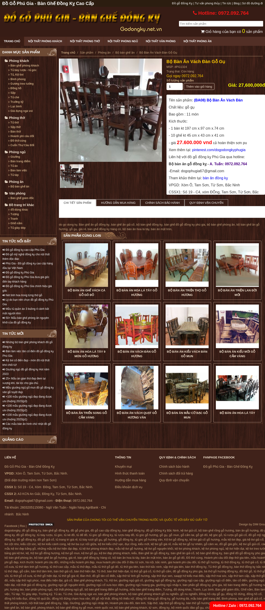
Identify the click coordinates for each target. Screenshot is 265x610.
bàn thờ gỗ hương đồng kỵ (204, 603)
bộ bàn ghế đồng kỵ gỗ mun (74, 607)
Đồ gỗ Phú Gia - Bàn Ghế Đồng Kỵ (228, 466)
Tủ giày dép (17, 227)
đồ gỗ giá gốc (228, 544)
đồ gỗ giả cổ (46, 539)
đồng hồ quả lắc (39, 598)
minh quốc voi (104, 607)
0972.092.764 (192, 76)
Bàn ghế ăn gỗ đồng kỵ (94, 224)
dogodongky (12, 530)
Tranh (13, 218)
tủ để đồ (82, 535)
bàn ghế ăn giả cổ (123, 224)
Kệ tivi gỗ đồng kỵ (176, 539)
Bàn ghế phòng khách (23, 65)
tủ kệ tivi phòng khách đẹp (96, 548)
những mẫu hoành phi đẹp (77, 562)
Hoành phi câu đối (21, 136)
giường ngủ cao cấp (190, 580)
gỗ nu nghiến (189, 594)
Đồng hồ (14, 88)
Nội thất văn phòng (161, 41)
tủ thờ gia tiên (129, 566)
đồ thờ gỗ (245, 571)
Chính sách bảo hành (162, 202)
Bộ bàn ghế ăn (18, 186)
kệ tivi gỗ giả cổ (249, 544)
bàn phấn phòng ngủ (38, 589)
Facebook (11, 526)
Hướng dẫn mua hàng (118, 202)
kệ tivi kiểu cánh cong (52, 544)
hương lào (17, 589)
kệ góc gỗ (215, 535)
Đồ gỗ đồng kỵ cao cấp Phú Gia (23, 249)
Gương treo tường (21, 83)
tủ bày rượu (45, 535)
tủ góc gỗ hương (147, 535)
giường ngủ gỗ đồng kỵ (160, 580)
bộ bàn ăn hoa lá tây (136, 229)
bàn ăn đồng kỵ (215, 178)
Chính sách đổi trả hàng (176, 473)
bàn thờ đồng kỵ (196, 566)
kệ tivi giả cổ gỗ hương (205, 539)
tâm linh (140, 603)
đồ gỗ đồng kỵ (31, 530)
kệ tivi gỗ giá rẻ (161, 544)
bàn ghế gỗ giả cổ (250, 598)
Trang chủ (12, 41)
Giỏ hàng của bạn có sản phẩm (232, 32)
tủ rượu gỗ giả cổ (235, 535)
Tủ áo (13, 165)
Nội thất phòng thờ (85, 41)
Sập (12, 92)
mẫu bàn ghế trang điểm (145, 589)
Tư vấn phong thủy (207, 3)
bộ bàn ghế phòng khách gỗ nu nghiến (153, 594)
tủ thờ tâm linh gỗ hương (31, 566)
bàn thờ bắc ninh (151, 566)
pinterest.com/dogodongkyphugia (219, 150)
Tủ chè (13, 97)
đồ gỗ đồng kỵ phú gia (187, 571)
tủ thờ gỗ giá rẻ (68, 576)
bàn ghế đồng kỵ (133, 530)
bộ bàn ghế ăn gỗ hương (50, 557)
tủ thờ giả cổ (250, 562)
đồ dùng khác (18, 209)
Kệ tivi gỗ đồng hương (45, 553)
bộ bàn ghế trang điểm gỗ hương (106, 589)
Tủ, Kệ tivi (16, 74)
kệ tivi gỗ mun (70, 553)
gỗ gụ (73, 229)
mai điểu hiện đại (52, 580)
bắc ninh (160, 562)
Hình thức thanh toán (130, 473)
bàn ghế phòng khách (112, 594)
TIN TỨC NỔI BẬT (16, 241)
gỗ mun (174, 535)
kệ (27, 553)
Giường (14, 156)
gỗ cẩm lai (187, 535)
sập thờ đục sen (161, 576)
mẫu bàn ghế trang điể (205, 598)
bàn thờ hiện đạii (118, 571)
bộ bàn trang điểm (235, 585)
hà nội (149, 562)
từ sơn (153, 607)
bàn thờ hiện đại (84, 571)
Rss (22, 526)
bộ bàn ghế (28, 607)
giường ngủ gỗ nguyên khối (66, 585)
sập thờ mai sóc (216, 576)
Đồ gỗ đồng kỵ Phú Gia (18, 272)
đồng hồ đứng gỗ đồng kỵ (153, 598)
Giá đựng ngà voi (20, 111)
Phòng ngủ (15, 152)
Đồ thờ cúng (17, 140)
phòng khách (45, 607)
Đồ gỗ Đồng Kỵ (182, 3)
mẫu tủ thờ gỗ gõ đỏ (105, 566)
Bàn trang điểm (19, 161)
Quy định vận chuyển (206, 202)
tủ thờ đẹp (11, 571)
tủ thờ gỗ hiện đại (45, 576)
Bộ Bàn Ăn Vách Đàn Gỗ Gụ (195, 61)
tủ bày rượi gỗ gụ (90, 539)
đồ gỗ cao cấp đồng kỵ (106, 530)
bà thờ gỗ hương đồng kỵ (221, 571)
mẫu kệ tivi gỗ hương (129, 548)
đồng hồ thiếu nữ (122, 598)
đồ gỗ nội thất (101, 598)
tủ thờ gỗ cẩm (162, 571)
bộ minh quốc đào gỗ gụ (187, 607)
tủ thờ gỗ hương (208, 562)
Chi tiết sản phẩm (77, 202)
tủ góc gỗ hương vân (149, 539)
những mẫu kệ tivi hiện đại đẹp (57, 548)
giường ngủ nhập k (168, 585)
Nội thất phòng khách (45, 41)
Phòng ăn (14, 182)
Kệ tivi (113, 580)
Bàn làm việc (17, 170)
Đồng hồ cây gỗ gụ (211, 594)
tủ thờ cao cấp (59, 566)
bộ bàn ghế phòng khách (131, 607)
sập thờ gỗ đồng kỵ (172, 603)
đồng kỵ (164, 607)
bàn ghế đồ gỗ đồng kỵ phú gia (184, 224)
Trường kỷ (15, 101)
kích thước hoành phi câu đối (39, 562)
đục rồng (130, 544)
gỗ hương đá (180, 598)
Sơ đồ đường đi (252, 3)
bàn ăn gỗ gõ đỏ (174, 557)
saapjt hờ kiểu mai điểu (189, 576)
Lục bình (15, 106)
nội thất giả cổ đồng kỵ (31, 585)
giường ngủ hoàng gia (139, 585)
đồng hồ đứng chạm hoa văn (71, 598)
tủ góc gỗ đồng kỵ (101, 535)
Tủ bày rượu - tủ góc (22, 70)
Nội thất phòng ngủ (123, 41)
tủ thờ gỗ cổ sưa (21, 576)
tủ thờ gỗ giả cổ (140, 571)
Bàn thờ (14, 131)
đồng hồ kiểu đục (16, 598)
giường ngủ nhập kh (95, 603)
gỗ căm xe (211, 544)
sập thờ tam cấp (238, 576)
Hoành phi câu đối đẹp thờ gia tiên (226, 557)
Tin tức (226, 3)
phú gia (217, 585)
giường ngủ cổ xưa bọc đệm (105, 585)
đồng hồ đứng (235, 594)
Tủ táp (13, 175)
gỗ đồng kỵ (125, 539)
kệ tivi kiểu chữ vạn (110, 544)
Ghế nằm (15, 223)
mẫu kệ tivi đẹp (231, 539)
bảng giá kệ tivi (14, 553)
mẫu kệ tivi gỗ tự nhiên (187, 544)
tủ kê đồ (69, 535)
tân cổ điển (240, 580)
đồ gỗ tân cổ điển (103, 576)
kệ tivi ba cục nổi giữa (81, 544)
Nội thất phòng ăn (197, 41)
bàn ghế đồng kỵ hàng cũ (104, 229)
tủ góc (58, 535)
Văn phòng (15, 193)
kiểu (134, 553)
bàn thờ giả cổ (63, 571)
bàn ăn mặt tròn (161, 229)
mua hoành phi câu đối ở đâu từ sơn (120, 562)
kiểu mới (143, 544)
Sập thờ (14, 127)
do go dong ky (68, 224)
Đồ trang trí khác (19, 205)
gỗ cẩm (24, 571)
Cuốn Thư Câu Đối (21, 145)
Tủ (106, 580)
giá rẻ (82, 229)
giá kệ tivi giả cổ (253, 539)
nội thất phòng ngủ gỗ (68, 589)
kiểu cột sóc (28, 544)
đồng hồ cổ (254, 594)
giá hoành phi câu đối (182, 562)
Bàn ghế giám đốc (21, 198)
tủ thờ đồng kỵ (230, 562)
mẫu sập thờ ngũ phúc (24, 580)
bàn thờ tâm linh (41, 571)
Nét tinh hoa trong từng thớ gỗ (22, 295)
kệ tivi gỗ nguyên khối (159, 548)
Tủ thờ (13, 122)
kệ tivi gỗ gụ (89, 553)
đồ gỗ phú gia (80, 530)
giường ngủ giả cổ (131, 580)
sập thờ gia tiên (173, 566)
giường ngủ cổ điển (218, 580)
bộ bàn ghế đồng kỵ (149, 224)
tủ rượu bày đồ (124, 535)
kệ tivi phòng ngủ (213, 548)
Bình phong (17, 79)
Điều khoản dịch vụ (129, 487)
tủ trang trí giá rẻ (66, 539)
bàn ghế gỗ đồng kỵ (56, 530)
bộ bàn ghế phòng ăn (221, 224)
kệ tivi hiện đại (235, 548)
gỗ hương (110, 539)
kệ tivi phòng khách (187, 548)
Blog (237, 3)
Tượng (13, 214)
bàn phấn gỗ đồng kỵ (197, 585)
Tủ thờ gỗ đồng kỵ (220, 566)
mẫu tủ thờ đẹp (80, 566)
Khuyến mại (123, 466)
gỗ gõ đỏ (202, 535)
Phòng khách (17, 61)
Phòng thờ (15, 118)
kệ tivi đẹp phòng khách (114, 553)
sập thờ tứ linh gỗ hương (133, 576)
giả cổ (68, 580)
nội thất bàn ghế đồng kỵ (45, 603)
